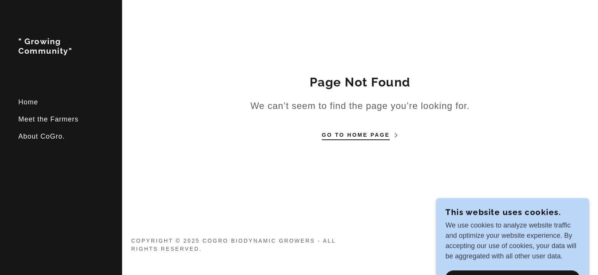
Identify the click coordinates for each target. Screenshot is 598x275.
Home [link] (28, 102)
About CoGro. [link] (41, 136)
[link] (61, 51)
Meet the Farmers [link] (48, 119)
